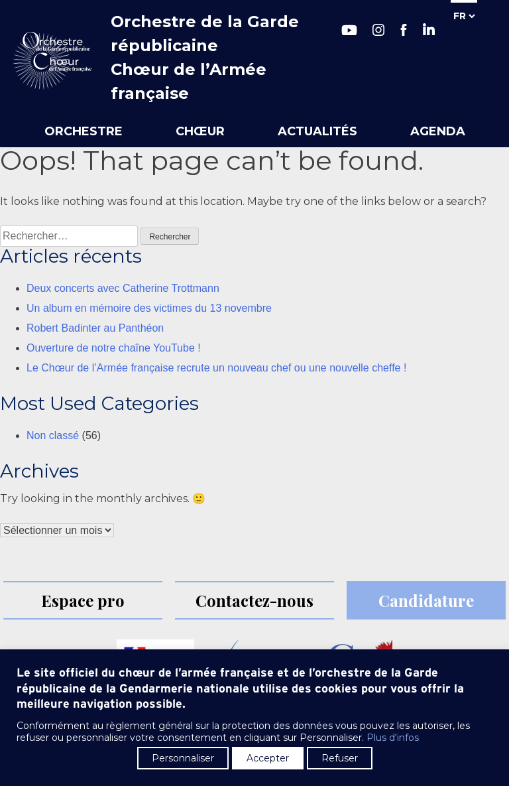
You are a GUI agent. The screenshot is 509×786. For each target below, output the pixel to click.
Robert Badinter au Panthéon (95, 328)
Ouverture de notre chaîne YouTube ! (114, 348)
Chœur (200, 131)
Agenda (437, 131)
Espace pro (83, 600)
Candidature (426, 600)
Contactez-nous (254, 600)
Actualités (317, 131)
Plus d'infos (393, 738)
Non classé (53, 435)
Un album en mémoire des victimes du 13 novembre (149, 308)
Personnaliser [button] (183, 758)
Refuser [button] (339, 758)
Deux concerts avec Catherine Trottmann (123, 288)
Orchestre (83, 131)
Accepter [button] (268, 758)
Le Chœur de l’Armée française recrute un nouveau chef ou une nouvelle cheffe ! (216, 367)
